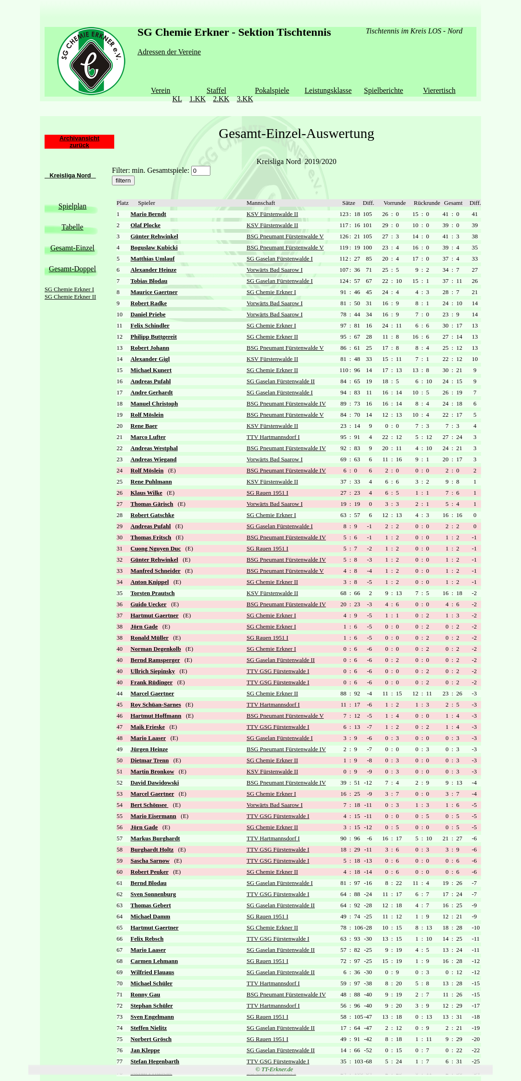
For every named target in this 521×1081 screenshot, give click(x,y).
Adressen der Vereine (169, 52)
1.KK (197, 99)
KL (177, 99)
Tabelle (73, 227)
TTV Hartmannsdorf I (273, 436)
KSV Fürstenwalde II (272, 213)
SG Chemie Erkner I (69, 289)
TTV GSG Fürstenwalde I (278, 671)
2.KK (221, 99)
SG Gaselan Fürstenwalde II (281, 381)
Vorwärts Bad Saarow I (275, 269)
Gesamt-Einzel (72, 248)
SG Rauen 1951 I (267, 492)
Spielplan (72, 206)
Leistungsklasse (328, 90)
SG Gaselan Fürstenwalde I (280, 258)
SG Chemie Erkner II (70, 296)
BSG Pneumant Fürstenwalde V (285, 236)
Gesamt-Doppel (72, 269)
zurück (79, 145)
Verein (160, 90)
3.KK (245, 99)
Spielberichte (383, 90)
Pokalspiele (272, 90)
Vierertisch (439, 90)
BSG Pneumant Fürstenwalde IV (286, 403)
